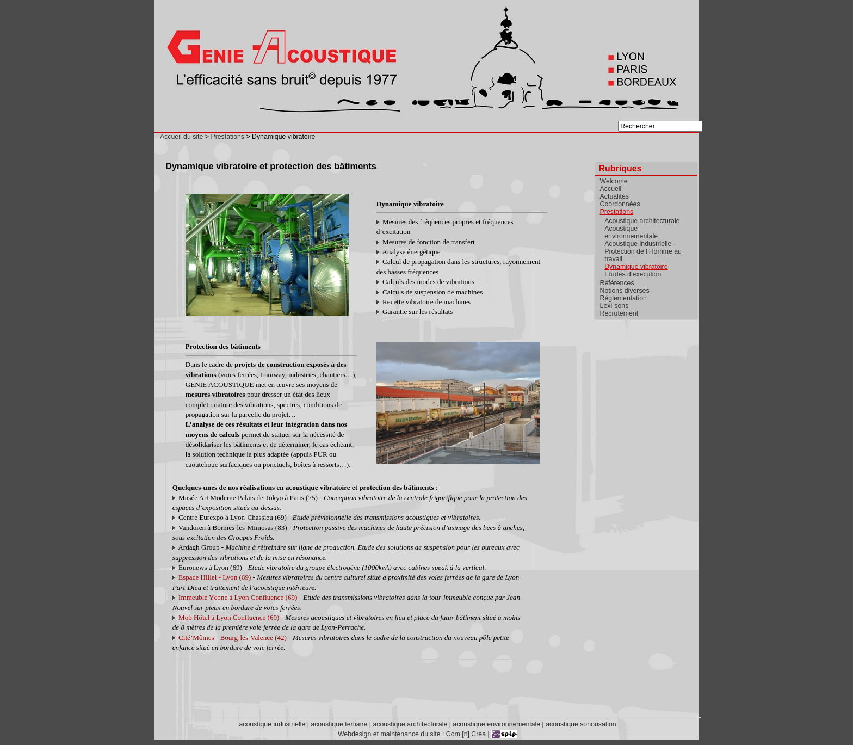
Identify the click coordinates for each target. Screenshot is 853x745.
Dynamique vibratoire (635, 266)
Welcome (614, 181)
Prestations (227, 136)
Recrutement (619, 313)
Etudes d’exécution (632, 274)
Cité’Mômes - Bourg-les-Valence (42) (232, 637)
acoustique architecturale (410, 724)
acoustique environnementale (496, 724)
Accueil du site (181, 136)
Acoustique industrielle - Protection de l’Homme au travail (643, 251)
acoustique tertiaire (339, 724)
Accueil (611, 189)
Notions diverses (625, 290)
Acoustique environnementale (631, 232)
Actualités (614, 196)
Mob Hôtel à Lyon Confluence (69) (228, 617)
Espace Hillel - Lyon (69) (214, 577)
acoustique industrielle (272, 724)
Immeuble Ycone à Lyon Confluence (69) (237, 597)
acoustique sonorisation (581, 724)
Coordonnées (620, 204)
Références (617, 283)
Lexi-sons (614, 306)
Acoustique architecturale (641, 221)
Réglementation (623, 298)
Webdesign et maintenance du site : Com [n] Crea (412, 734)
